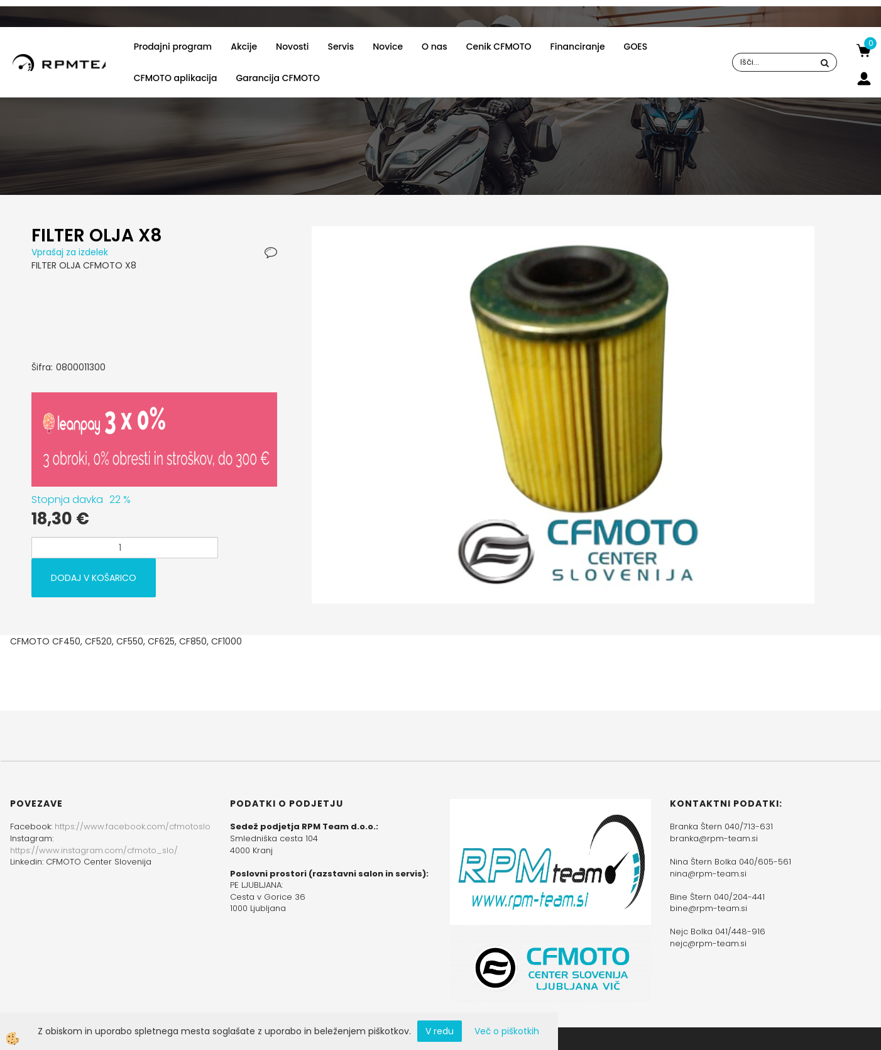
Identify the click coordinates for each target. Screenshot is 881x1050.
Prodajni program (173, 46)
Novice (388, 46)
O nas (434, 46)
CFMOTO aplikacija (175, 78)
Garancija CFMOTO (277, 78)
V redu (439, 1031)
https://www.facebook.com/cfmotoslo (133, 826)
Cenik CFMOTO (499, 46)
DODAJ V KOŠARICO (93, 578)
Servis (341, 46)
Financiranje (577, 46)
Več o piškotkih (506, 1031)
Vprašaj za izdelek (69, 252)
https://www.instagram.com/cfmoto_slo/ (94, 850)
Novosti (292, 46)
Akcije (244, 46)
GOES (636, 46)
